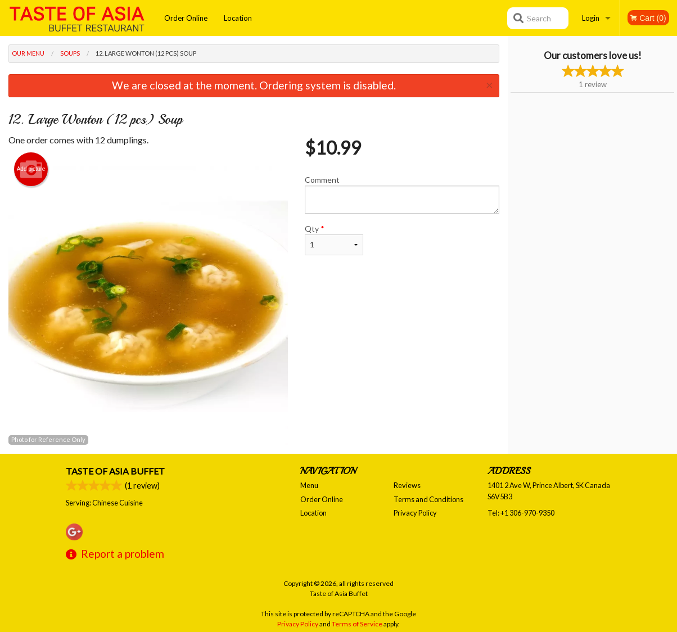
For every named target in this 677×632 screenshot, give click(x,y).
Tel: (521, 512)
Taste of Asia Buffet (115, 471)
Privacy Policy (415, 512)
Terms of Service (357, 624)
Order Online (185, 17)
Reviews (407, 485)
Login (590, 17)
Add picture (31, 169)
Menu (309, 485)
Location (238, 17)
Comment (402, 194)
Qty (334, 239)
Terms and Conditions (428, 499)
